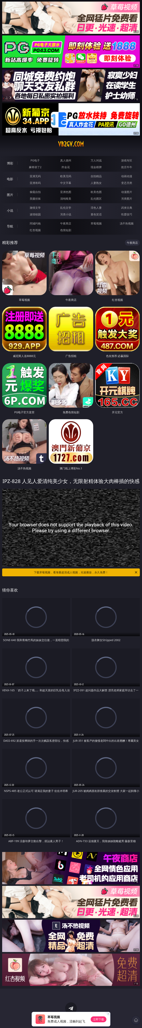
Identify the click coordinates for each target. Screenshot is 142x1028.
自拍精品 (96, 176)
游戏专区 (126, 160)
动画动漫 (126, 176)
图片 (10, 195)
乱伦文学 (65, 207)
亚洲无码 (35, 176)
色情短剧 (65, 230)
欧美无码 (65, 176)
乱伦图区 (96, 198)
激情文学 (35, 207)
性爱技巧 (126, 214)
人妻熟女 (96, 183)
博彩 (10, 163)
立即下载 (98, 1019)
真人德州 (65, 160)
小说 (10, 210)
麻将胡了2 (35, 167)
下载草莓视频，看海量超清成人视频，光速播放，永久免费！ (86, 572)
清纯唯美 (65, 198)
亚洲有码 (35, 183)
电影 (10, 179)
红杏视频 (35, 230)
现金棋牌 (96, 167)
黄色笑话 (96, 214)
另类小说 (65, 214)
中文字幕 (65, 183)
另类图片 (126, 198)
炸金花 (66, 167)
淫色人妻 (96, 207)
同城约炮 (35, 223)
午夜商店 (65, 223)
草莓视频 (96, 223)
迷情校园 (35, 214)
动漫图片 (126, 192)
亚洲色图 (65, 192)
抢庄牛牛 (126, 167)
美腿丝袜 (35, 198)
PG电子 (35, 160)
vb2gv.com (71, 144)
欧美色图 (96, 192)
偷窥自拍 (35, 192)
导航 (10, 226)
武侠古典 (126, 207)
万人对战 (96, 160)
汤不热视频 (127, 223)
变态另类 (126, 183)
